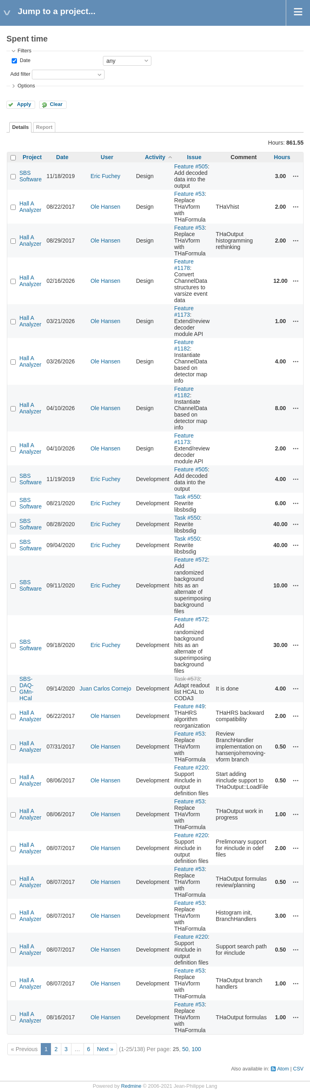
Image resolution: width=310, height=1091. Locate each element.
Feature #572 (191, 559)
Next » (105, 1049)
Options (26, 86)
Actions (296, 176)
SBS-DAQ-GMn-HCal (26, 688)
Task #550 (187, 497)
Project (32, 157)
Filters (24, 51)
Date (24, 60)
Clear (56, 104)
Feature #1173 (184, 311)
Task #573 (187, 679)
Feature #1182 (184, 345)
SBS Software (30, 176)
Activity (155, 157)
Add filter (20, 74)
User (107, 157)
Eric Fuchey (105, 176)
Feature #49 (189, 706)
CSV (298, 1069)
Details (20, 127)
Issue (194, 157)
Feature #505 (191, 166)
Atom (283, 1069)
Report (44, 127)
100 (196, 1049)
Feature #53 (189, 194)
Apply (24, 104)
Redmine (131, 1086)
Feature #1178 (184, 264)
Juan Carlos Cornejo (105, 688)
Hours (282, 157)
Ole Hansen (105, 206)
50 (185, 1049)
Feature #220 (191, 767)
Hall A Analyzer (30, 206)
